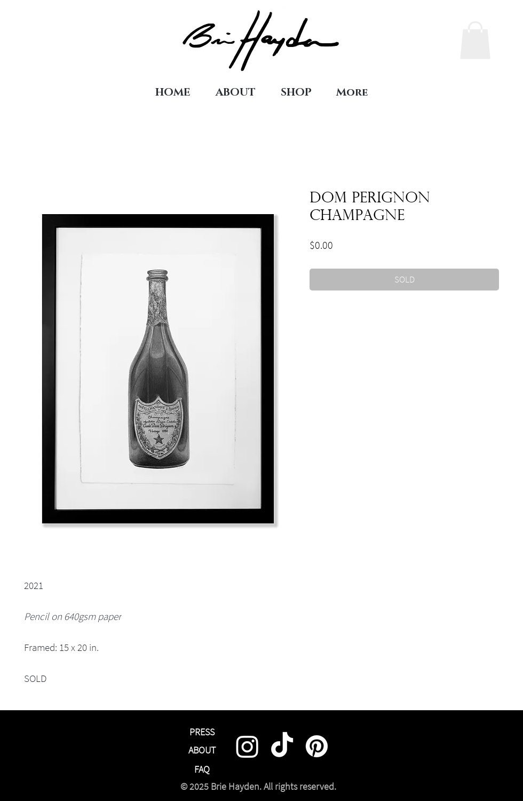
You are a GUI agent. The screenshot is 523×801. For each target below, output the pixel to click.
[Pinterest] (316, 746)
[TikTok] (282, 746)
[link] (475, 40)
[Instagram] (247, 746)
